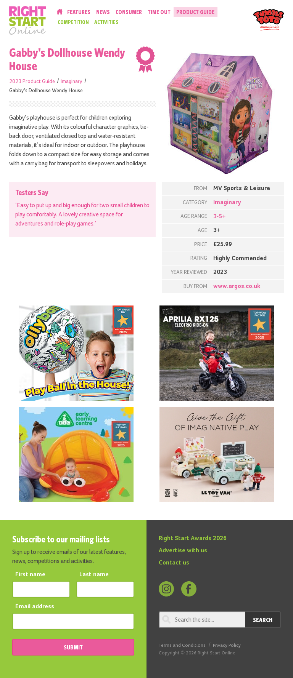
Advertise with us (183, 551)
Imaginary (71, 81)
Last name (94, 575)
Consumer (129, 12)
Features (78, 12)
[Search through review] (202, 619)
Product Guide (195, 12)
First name (30, 575)
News (103, 12)
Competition (73, 22)
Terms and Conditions (182, 645)
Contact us (174, 563)
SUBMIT (73, 647)
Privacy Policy (227, 645)
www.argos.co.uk (236, 286)
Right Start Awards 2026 (193, 539)
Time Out (159, 12)
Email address (34, 607)
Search (262, 619)
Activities (106, 22)
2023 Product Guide (32, 81)
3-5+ (219, 217)
